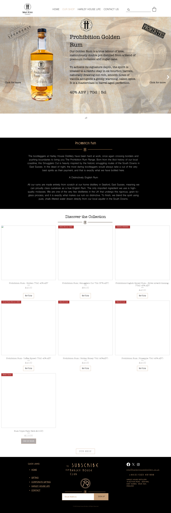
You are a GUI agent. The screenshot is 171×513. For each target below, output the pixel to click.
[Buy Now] (28, 295)
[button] (154, 9)
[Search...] (138, 10)
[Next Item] (168, 77)
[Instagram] (138, 464)
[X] (133, 464)
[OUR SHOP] (85, 451)
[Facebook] (128, 464)
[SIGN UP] (101, 496)
